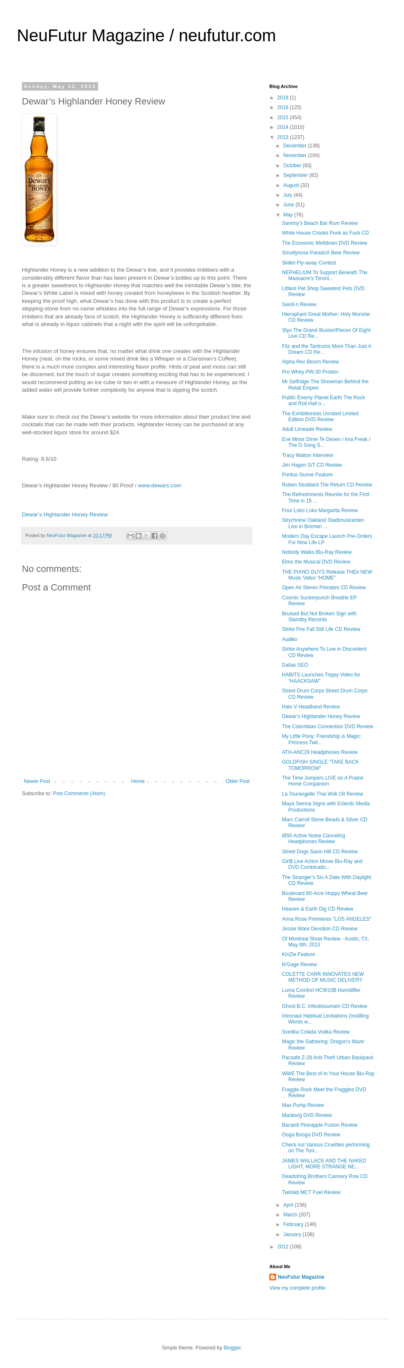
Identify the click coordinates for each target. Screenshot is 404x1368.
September (296, 175)
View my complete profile (297, 1288)
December (295, 146)
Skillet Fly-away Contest (309, 263)
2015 (283, 117)
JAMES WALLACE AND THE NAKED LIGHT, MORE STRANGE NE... (324, 1164)
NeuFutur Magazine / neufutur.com (146, 35)
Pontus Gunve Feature (307, 475)
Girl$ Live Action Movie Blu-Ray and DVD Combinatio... (322, 864)
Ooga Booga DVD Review (311, 1135)
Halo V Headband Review (311, 707)
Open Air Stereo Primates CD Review (324, 587)
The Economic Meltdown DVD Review (324, 243)
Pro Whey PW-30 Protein (310, 372)
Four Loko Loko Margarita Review (320, 510)
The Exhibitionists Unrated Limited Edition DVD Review (320, 416)
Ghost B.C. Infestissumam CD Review (324, 1006)
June (289, 205)
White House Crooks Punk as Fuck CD (325, 233)
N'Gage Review (299, 964)
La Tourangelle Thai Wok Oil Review (322, 794)
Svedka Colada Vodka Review (316, 1032)
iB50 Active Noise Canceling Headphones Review (313, 838)
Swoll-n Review (299, 304)
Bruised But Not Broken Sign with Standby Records (319, 617)
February (294, 1224)
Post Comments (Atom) (79, 793)
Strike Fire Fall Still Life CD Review (321, 629)
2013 (283, 137)
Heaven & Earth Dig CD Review (317, 909)
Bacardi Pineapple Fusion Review (319, 1125)
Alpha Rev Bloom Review (310, 362)
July (288, 195)
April (289, 1205)
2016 (283, 107)
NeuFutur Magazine (301, 1277)
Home (138, 781)
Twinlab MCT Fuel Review (311, 1192)
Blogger (232, 1348)
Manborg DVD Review (307, 1115)
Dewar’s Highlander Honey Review (65, 514)
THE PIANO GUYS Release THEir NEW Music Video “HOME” (327, 575)
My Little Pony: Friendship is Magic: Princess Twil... (321, 739)
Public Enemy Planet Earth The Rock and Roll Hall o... (323, 400)
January (293, 1234)
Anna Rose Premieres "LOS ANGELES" (327, 919)
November (295, 155)
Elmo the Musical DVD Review (316, 562)
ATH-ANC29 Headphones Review (320, 752)
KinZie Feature (298, 954)
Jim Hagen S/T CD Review (312, 465)
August (291, 185)
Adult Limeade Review (307, 429)
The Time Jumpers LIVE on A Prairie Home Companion (322, 781)
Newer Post (37, 781)
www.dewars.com (159, 485)
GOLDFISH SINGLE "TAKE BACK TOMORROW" (320, 765)
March (291, 1215)
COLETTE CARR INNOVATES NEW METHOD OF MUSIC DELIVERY (323, 977)
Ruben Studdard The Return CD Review (327, 485)
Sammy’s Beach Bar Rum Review (320, 223)
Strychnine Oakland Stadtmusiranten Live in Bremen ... (323, 523)
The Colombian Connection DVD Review (327, 726)
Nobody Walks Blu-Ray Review (317, 552)
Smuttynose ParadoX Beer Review (321, 253)
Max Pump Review (303, 1105)
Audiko (290, 639)
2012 (283, 1247)
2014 (283, 127)
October (293, 165)
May (288, 215)
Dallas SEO (295, 665)
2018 (283, 98)
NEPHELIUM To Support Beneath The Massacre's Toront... (324, 275)
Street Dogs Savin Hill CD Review (320, 852)
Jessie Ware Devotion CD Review (320, 929)
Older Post (238, 781)
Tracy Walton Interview (307, 455)
